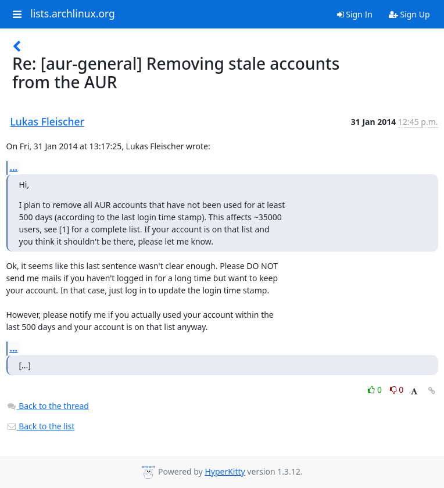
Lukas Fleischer (47, 121)
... (14, 167)
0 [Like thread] (376, 389)
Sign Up (409, 14)
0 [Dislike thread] (397, 389)
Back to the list (40, 426)
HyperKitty (225, 471)
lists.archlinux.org (72, 14)
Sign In (355, 14)
